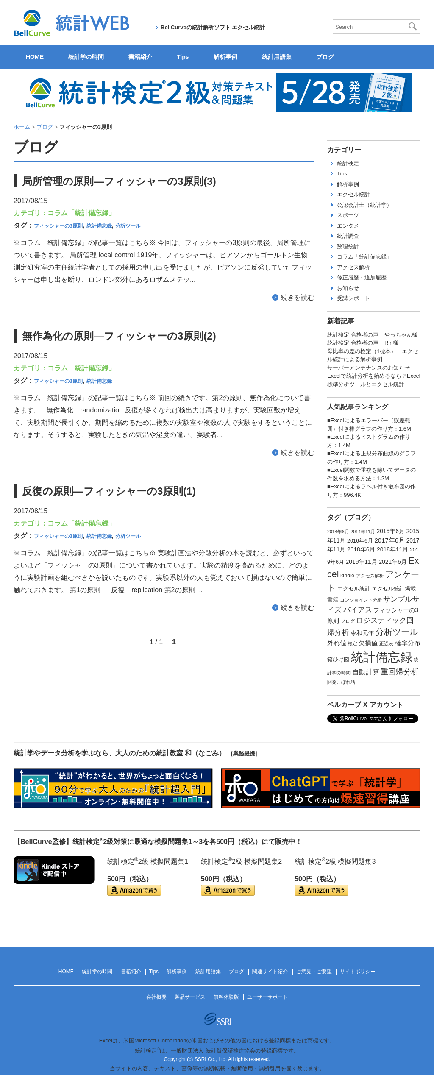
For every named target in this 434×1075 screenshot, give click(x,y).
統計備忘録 (99, 226)
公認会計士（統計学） (364, 205)
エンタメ (348, 226)
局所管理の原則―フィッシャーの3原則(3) (119, 181)
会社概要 (156, 997)
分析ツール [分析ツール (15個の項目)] (397, 632)
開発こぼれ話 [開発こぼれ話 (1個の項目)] (341, 682)
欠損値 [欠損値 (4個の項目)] (368, 643)
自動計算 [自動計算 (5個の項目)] (365, 672)
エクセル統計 (353, 194)
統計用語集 (277, 56)
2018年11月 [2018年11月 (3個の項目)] (392, 549)
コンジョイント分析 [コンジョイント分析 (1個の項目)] (361, 599)
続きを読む (297, 297)
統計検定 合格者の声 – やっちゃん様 (372, 334)
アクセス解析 (353, 267)
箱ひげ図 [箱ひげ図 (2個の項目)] (338, 660)
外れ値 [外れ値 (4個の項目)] (336, 643)
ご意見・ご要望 (314, 972)
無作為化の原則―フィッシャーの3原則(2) (119, 336)
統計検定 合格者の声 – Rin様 (362, 343)
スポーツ (348, 215)
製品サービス (190, 997)
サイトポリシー (358, 972)
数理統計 (348, 246)
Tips (183, 56)
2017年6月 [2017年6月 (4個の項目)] (390, 540)
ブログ (325, 56)
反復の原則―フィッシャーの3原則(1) (109, 491)
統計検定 (348, 163)
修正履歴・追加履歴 (362, 277)
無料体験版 (226, 997)
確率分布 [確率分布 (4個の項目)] (407, 643)
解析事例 (225, 56)
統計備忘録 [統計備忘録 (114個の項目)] (381, 657)
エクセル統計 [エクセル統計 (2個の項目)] (353, 589)
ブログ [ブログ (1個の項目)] (348, 621)
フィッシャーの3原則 (58, 226)
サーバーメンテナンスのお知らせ (368, 368)
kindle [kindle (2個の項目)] (347, 576)
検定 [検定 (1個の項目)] (352, 643)
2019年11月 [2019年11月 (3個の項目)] (361, 561)
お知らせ (348, 288)
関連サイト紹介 (270, 972)
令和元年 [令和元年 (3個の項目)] (362, 632)
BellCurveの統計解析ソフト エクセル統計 (213, 27)
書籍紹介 (140, 56)
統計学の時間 (86, 56)
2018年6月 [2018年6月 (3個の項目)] (361, 549)
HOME (35, 56)
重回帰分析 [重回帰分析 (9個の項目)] (400, 672)
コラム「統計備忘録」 (81, 213)
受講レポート (353, 298)
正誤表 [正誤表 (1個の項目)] (386, 643)
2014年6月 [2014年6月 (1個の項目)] (338, 531)
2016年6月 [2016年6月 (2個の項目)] (360, 541)
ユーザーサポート (267, 997)
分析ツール (128, 226)
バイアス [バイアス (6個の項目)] (357, 609)
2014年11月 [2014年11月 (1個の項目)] (363, 531)
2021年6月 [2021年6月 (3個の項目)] (392, 561)
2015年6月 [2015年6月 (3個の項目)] (390, 531)
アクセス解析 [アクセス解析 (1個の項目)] (370, 575)
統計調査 (348, 236)
